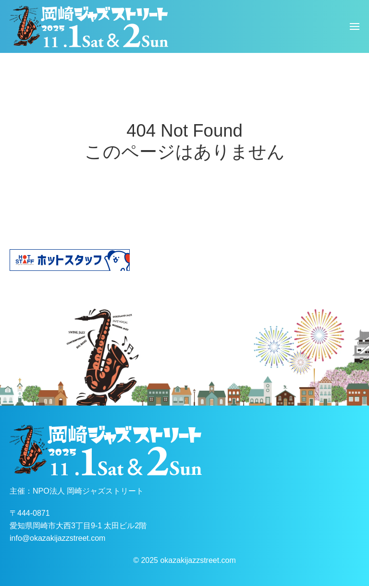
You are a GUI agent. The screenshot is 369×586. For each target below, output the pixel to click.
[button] (354, 26)
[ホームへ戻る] (89, 26)
